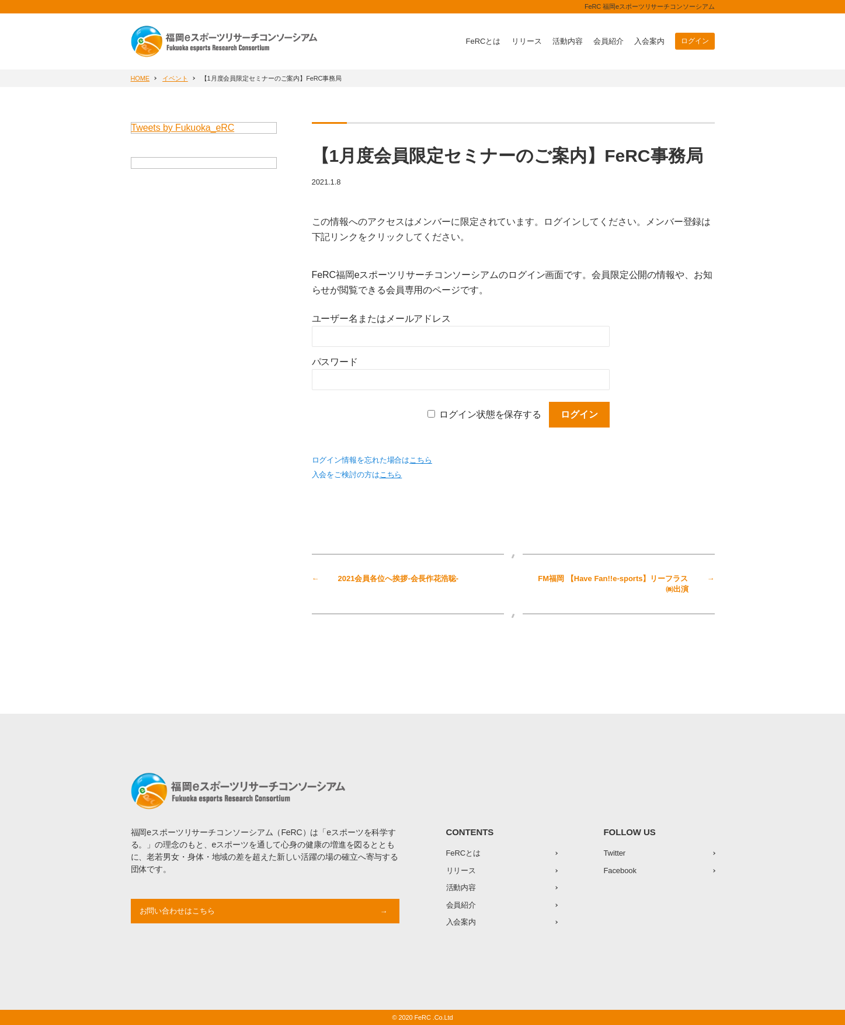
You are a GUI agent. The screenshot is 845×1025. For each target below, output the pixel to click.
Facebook (620, 870)
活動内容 (567, 41)
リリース (527, 41)
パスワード (335, 362)
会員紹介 (608, 41)
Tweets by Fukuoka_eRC (183, 128)
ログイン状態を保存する (490, 414)
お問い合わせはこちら (177, 910)
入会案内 (649, 41)
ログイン (695, 41)
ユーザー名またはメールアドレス (381, 319)
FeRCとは (483, 41)
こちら (420, 460)
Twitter (615, 853)
